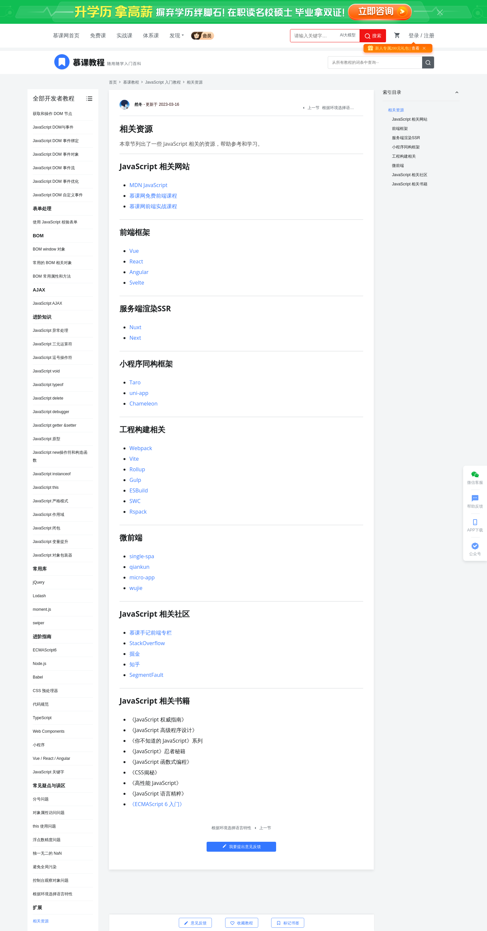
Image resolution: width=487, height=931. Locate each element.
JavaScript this (46, 487)
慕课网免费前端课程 (153, 195)
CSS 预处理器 (45, 690)
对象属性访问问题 (49, 812)
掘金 (134, 653)
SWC (135, 501)
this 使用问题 (44, 826)
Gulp (135, 480)
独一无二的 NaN (47, 853)
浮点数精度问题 (47, 839)
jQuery (38, 582)
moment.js (42, 609)
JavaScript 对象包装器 (52, 555)
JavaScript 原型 (46, 439)
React (136, 261)
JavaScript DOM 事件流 (54, 168)
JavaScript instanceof (52, 474)
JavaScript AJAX (47, 303)
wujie (135, 588)
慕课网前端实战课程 (153, 206)
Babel (38, 677)
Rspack (138, 511)
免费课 (98, 35)
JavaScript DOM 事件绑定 (56, 140)
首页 (113, 82)
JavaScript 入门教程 (162, 82)
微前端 (398, 165)
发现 (177, 35)
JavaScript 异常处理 (50, 330)
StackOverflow (147, 643)
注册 (429, 35)
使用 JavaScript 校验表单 (55, 222)
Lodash (39, 596)
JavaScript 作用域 (48, 514)
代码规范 (41, 704)
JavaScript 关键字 (48, 772)
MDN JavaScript (148, 185)
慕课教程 (131, 82)
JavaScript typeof (48, 384)
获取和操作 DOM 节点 (52, 113)
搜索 (372, 36)
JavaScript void (46, 371)
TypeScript (42, 718)
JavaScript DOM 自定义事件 (58, 195)
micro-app (142, 577)
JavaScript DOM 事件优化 (56, 181)
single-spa (141, 556)
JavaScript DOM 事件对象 (56, 154)
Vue (134, 250)
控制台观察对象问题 (51, 880)
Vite (134, 458)
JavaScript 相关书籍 (409, 184)
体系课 (151, 35)
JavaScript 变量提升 (50, 541)
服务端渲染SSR (406, 138)
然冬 (132, 104)
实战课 (124, 35)
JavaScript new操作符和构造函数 (60, 456)
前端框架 (400, 128)
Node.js (39, 663)
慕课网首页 (66, 35)
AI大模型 (348, 35)
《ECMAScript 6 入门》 (157, 804)
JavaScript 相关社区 (409, 175)
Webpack (140, 448)
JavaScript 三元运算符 (52, 344)
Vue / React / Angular (51, 758)
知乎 (134, 664)
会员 (205, 34)
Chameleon (143, 403)
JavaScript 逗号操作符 (52, 357)
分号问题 (41, 799)
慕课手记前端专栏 (150, 632)
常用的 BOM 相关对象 (52, 262)
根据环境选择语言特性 (53, 894)
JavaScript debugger (51, 411)
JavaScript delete (48, 398)
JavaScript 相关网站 (409, 119)
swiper (38, 623)
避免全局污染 (45, 867)
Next (135, 337)
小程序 (39, 745)
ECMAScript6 (45, 650)
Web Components (49, 731)
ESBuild (138, 490)
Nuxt (135, 327)
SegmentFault (146, 675)
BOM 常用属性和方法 (52, 276)
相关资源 (41, 921)
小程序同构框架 (406, 147)
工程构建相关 (404, 156)
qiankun (139, 566)
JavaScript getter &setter (54, 425)
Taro (135, 382)
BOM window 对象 (49, 249)
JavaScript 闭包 (46, 528)
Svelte (136, 282)
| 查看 (414, 48)
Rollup (137, 469)
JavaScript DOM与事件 (53, 127)
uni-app (138, 393)
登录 (414, 35)
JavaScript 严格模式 (50, 501)
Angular (139, 272)
